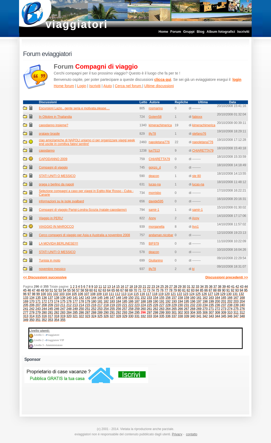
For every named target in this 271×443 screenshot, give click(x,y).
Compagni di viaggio (53, 167)
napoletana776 (159, 142)
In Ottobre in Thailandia (55, 117)
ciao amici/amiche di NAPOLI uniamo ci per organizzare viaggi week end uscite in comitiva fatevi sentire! (87, 142)
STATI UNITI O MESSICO (57, 176)
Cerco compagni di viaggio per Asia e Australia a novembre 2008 (84, 235)
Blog (200, 32)
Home (163, 32)
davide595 (156, 201)
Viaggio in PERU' (51, 218)
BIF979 (154, 243)
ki (193, 269)
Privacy (177, 434)
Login (81, 86)
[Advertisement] (195, 383)
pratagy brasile (49, 134)
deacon (154, 176)
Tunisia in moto (49, 260)
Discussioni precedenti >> (226, 277)
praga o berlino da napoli (56, 184)
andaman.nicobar (161, 235)
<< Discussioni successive (45, 277)
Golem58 (155, 117)
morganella (156, 227)
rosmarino (156, 108)
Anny (152, 218)
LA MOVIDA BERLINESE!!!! (58, 243)
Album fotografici (221, 32)
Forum (175, 32)
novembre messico (52, 269)
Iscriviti (243, 32)
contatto (191, 434)
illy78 (152, 134)
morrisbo (155, 193)
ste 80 (196, 176)
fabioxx (197, 117)
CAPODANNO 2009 (53, 159)
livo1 (195, 227)
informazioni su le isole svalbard (61, 201)
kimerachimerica (160, 125)
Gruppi (189, 32)
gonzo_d (155, 167)
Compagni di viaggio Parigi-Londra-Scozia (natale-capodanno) (83, 210)
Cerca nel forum (128, 86)
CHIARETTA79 (202, 150)
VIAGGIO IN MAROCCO (56, 227)
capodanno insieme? (53, 125)
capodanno (47, 150)
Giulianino (156, 260)
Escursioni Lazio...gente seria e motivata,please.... (74, 108)
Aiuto (107, 86)
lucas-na (155, 184)
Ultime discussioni (159, 86)
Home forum (64, 86)
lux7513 (154, 150)
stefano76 (199, 134)
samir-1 (154, 210)
